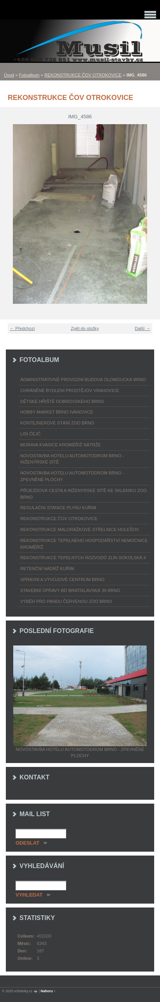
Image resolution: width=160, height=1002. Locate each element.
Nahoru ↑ (48, 991)
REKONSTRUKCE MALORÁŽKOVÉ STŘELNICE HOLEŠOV (79, 529)
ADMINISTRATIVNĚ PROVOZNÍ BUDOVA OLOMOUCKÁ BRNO (83, 379)
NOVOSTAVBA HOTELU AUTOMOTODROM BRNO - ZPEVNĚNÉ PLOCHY (72, 476)
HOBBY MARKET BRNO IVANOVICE (56, 412)
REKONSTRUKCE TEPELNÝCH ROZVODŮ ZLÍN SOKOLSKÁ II (83, 557)
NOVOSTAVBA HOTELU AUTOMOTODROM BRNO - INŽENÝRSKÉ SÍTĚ (72, 459)
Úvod (9, 75)
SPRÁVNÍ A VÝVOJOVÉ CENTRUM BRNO (62, 579)
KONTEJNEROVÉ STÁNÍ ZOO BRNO (57, 423)
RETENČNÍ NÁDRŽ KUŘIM (47, 568)
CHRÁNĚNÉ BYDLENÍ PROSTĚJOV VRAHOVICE (69, 390)
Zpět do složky (85, 328)
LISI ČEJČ (30, 433)
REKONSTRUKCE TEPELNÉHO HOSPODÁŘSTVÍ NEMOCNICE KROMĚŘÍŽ (84, 543)
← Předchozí (22, 328)
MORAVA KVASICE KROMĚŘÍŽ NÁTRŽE (60, 444)
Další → (142, 328)
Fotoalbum (29, 75)
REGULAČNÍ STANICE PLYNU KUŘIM (58, 507)
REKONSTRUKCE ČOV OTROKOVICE (82, 75)
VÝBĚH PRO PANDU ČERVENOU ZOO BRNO (66, 601)
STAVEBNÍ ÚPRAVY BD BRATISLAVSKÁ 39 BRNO (70, 590)
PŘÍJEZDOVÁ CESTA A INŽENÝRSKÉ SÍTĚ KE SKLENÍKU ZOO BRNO (83, 493)
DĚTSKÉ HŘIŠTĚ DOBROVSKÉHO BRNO (62, 401)
